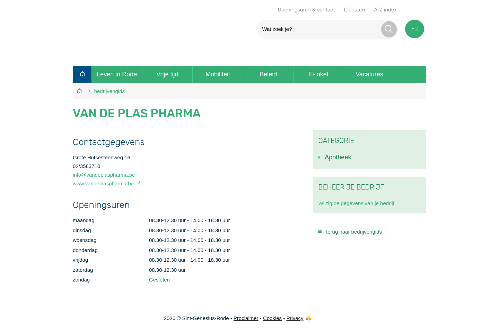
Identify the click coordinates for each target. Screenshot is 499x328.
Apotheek (338, 157)
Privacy (294, 318)
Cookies (272, 318)
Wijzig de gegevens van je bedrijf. (357, 203)
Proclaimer (246, 318)
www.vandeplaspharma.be (103, 183)
